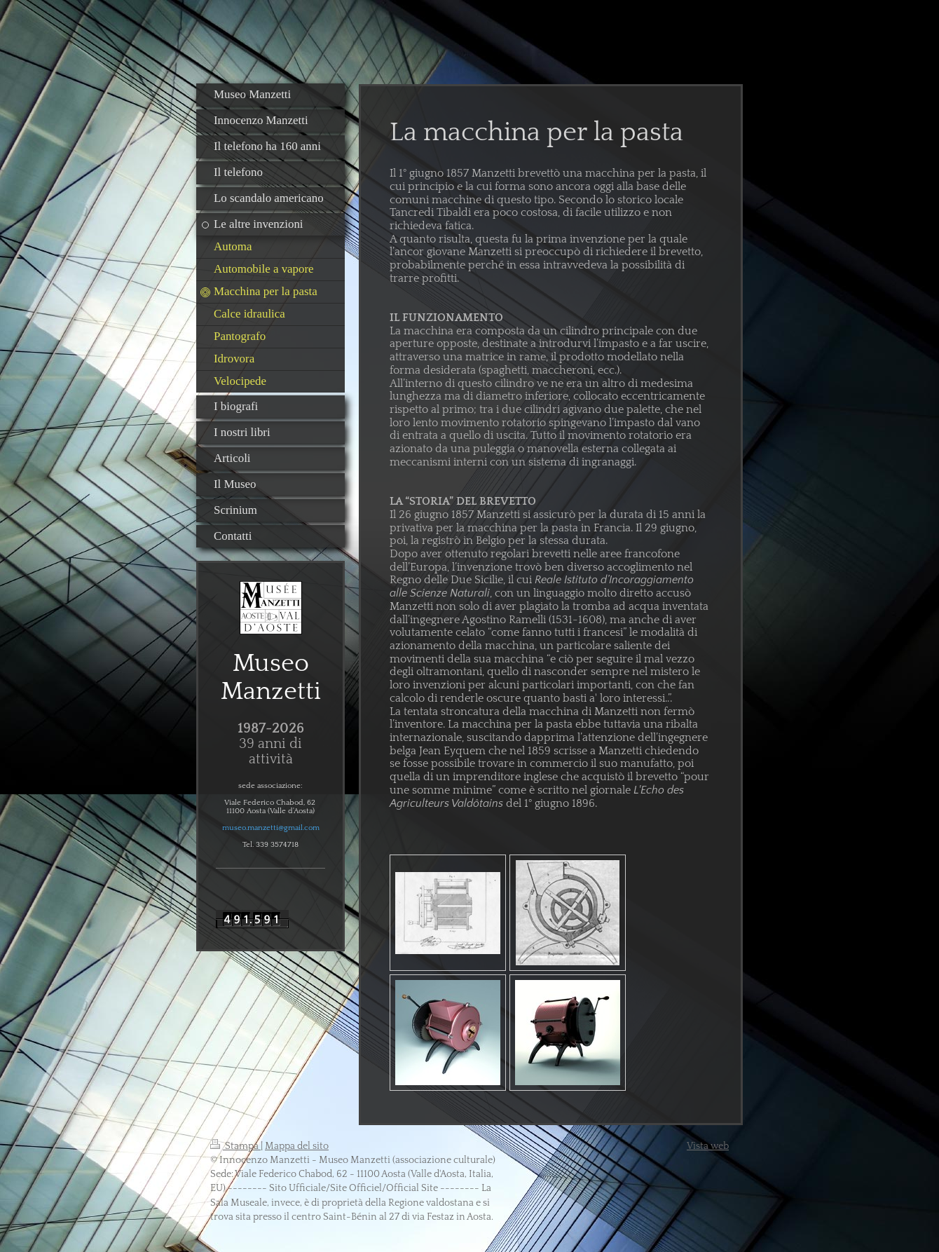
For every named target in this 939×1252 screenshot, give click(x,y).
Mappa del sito (297, 1146)
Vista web (708, 1146)
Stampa (235, 1146)
